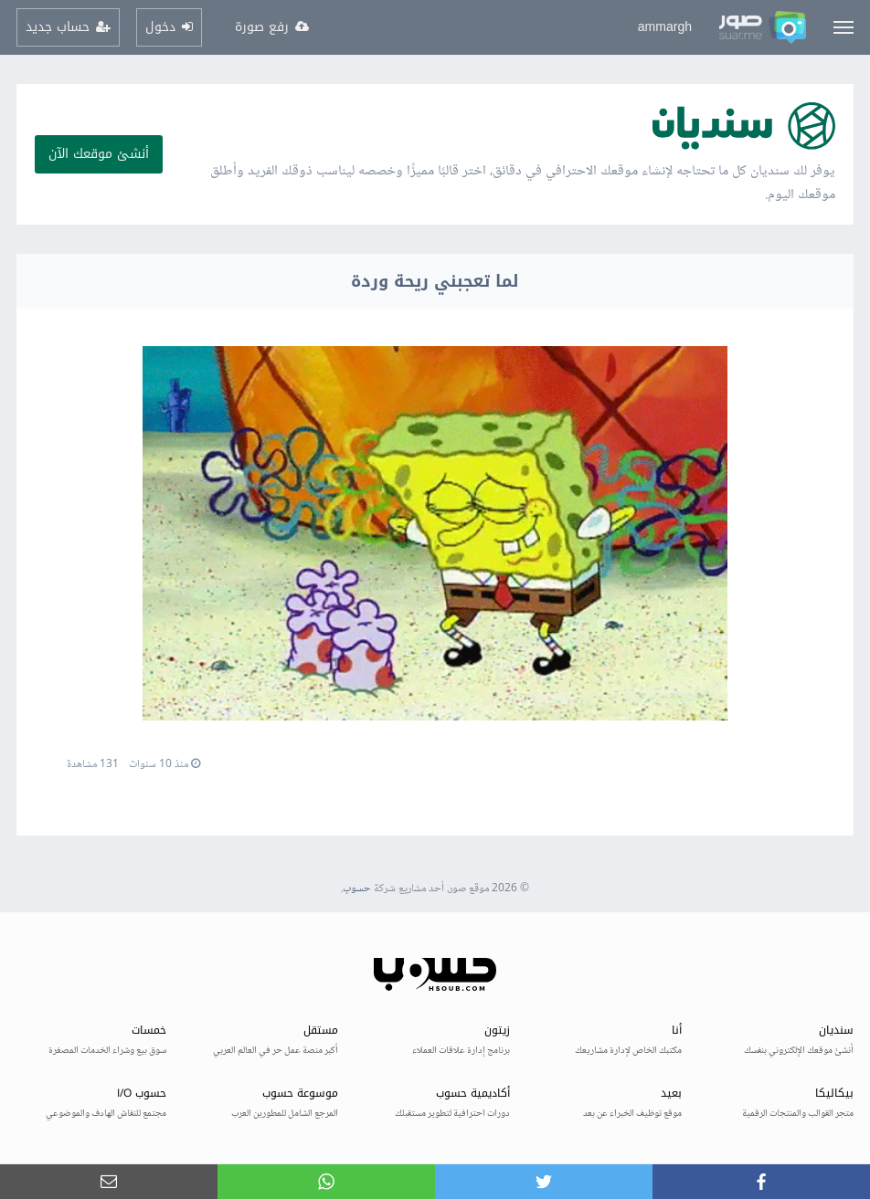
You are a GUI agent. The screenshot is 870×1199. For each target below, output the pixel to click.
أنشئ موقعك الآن (98, 154)
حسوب (357, 889)
